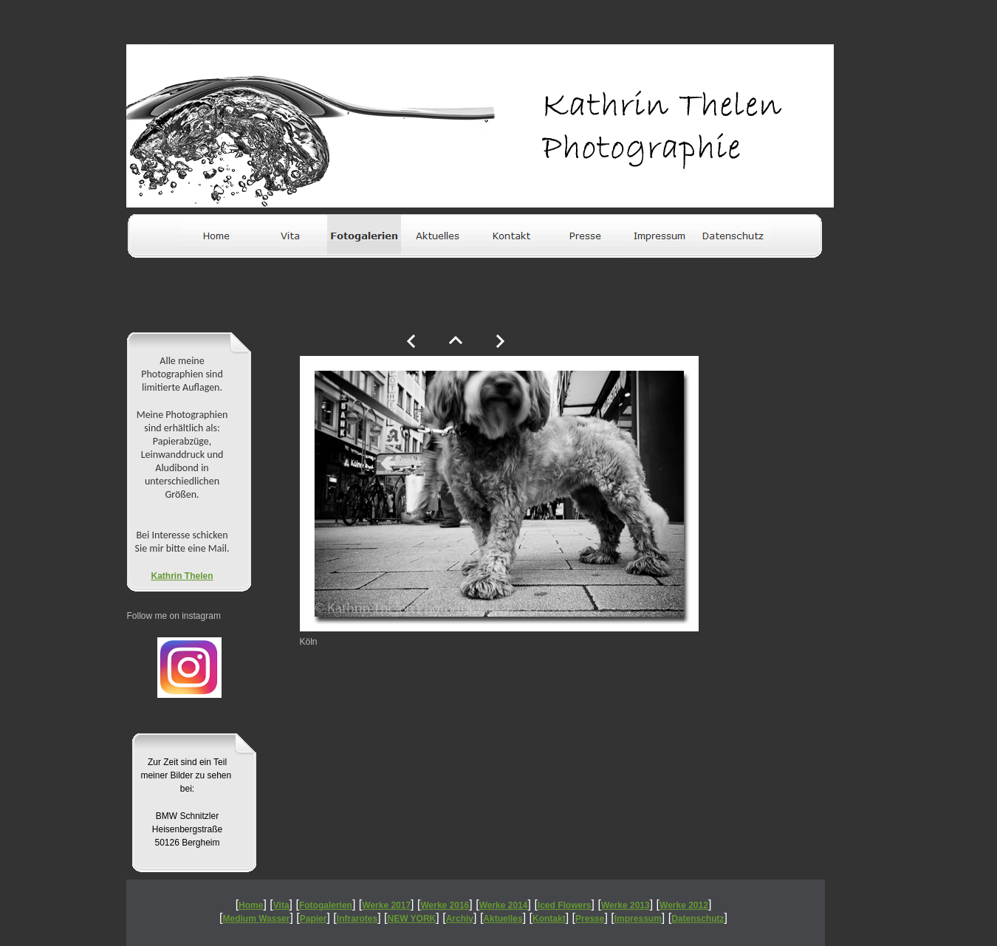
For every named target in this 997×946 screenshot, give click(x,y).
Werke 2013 (625, 905)
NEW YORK (412, 919)
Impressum (638, 919)
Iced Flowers (565, 905)
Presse (589, 919)
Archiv (459, 919)
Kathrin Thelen (182, 576)
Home (251, 905)
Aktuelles (502, 919)
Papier (313, 919)
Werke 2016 (444, 905)
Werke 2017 (386, 905)
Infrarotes (357, 919)
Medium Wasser (256, 919)
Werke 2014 (503, 905)
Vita (281, 905)
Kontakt (549, 919)
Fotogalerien (325, 905)
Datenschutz (697, 919)
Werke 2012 (683, 905)
